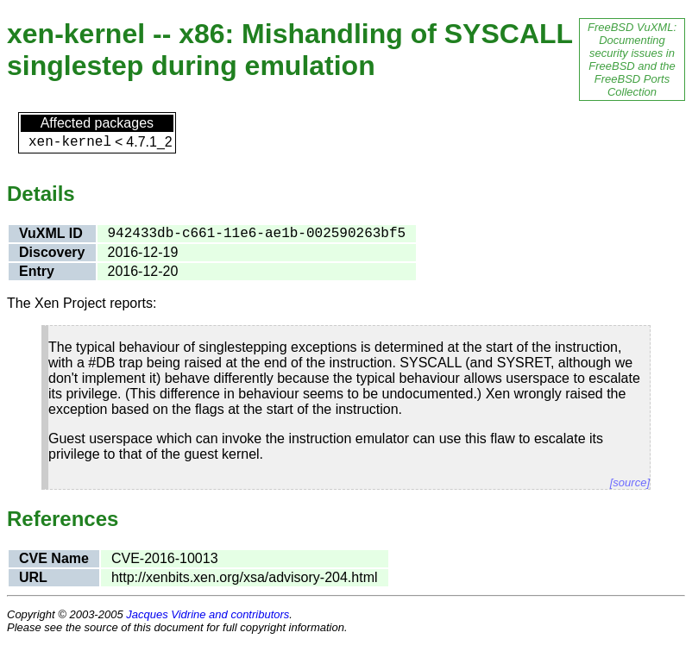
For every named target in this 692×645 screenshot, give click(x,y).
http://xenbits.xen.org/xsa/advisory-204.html (244, 577)
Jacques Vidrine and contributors (207, 614)
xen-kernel (69, 142)
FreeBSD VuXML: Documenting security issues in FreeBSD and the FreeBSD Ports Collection (632, 59)
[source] (630, 482)
